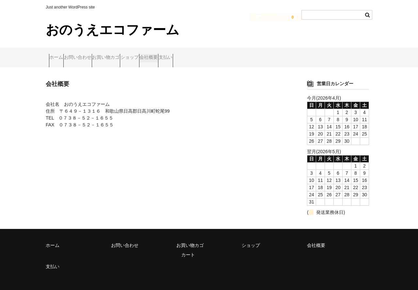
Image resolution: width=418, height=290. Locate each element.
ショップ (170, 54)
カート (188, 248)
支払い (231, 54)
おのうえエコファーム (112, 30)
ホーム (59, 54)
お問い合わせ (93, 54)
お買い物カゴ (134, 54)
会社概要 (202, 54)
